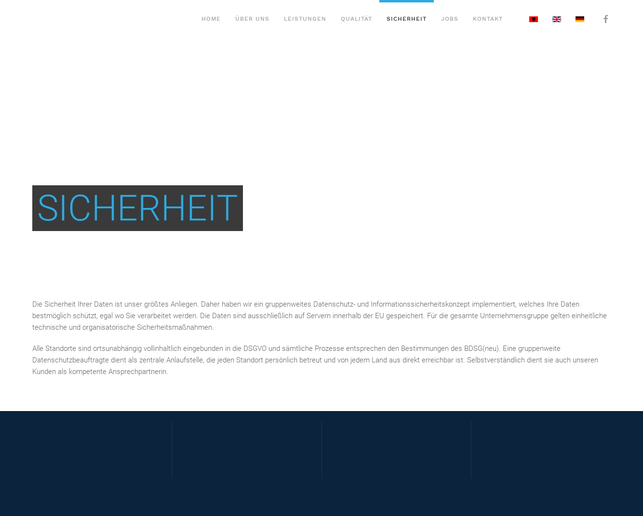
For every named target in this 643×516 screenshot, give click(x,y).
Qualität (356, 18)
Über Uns (252, 18)
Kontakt (488, 18)
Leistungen (305, 18)
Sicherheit (407, 18)
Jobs (449, 18)
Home (211, 18)
